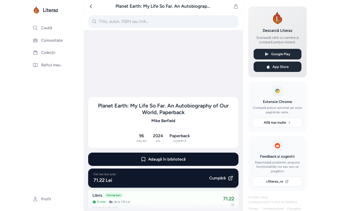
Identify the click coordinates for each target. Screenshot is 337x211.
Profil (42, 199)
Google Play (277, 54)
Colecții (44, 52)
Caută (42, 28)
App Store (277, 67)
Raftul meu (47, 65)
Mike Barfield (163, 120)
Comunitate (48, 40)
